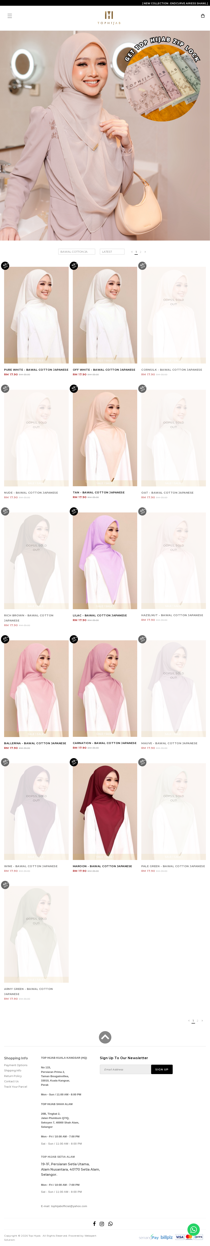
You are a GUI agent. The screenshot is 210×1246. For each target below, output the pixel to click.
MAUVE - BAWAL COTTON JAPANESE (169, 743)
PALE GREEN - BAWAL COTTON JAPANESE (173, 866)
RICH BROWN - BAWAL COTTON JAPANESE (29, 618)
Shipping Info (12, 1070)
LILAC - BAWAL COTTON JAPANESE (100, 615)
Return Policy (13, 1076)
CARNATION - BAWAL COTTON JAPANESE (105, 743)
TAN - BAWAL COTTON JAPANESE (99, 492)
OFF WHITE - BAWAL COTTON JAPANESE (104, 369)
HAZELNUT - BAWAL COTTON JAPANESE (172, 615)
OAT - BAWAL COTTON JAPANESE (167, 492)
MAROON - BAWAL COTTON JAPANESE (102, 866)
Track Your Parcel (15, 1086)
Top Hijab (35, 1235)
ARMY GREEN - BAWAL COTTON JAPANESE (28, 991)
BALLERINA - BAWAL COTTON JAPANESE (35, 743)
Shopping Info (16, 1058)
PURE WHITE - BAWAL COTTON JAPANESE (36, 369)
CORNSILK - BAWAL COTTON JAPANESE (171, 369)
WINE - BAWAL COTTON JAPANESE (30, 866)
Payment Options (15, 1065)
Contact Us (11, 1081)
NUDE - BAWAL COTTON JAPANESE (31, 492)
